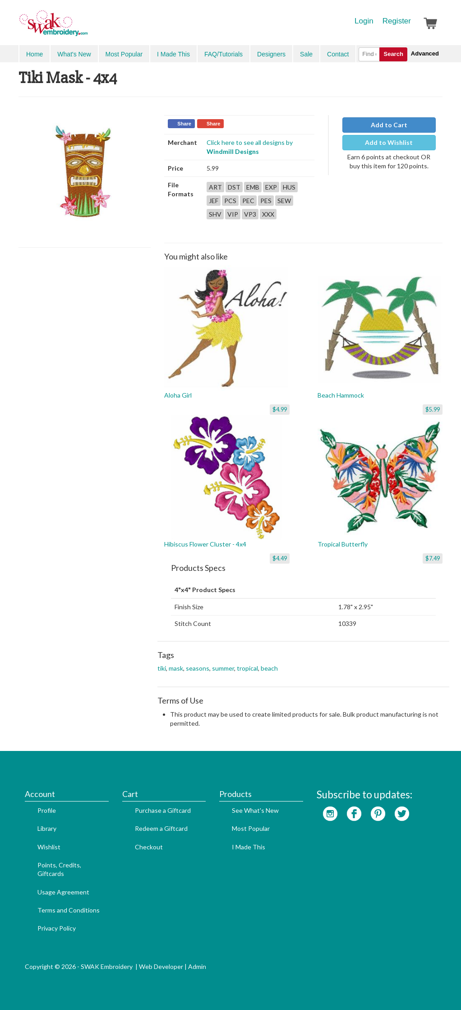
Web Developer (161, 966)
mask (176, 668)
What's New (74, 54)
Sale (306, 54)
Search (393, 54)
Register (397, 21)
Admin (197, 966)
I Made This (173, 54)
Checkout (149, 847)
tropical (247, 668)
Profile (46, 810)
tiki (161, 668)
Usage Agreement (63, 892)
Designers (271, 54)
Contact (338, 54)
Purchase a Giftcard (163, 810)
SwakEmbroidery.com (86, 27)
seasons (197, 668)
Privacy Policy (56, 928)
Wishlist (48, 847)
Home (34, 54)
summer (223, 668)
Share (184, 123)
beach (269, 668)
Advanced (425, 53)
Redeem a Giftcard (161, 828)
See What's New (255, 810)
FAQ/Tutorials (223, 54)
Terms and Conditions (68, 910)
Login (364, 21)
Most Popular (124, 54)
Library (46, 828)
